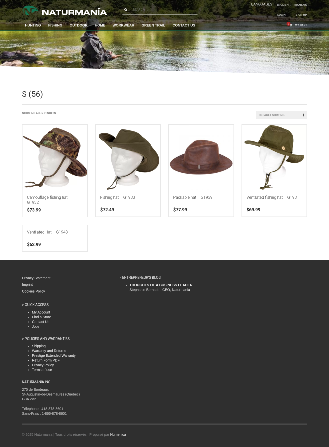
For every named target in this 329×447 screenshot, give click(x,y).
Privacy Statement (36, 278)
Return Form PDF (46, 360)
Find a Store (41, 317)
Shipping (39, 346)
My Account (41, 312)
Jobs (36, 326)
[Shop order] (281, 115)
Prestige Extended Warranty (54, 356)
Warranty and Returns (49, 351)
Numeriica (118, 434)
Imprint (27, 284)
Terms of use (42, 370)
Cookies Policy (33, 291)
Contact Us (40, 322)
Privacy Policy (43, 365)
